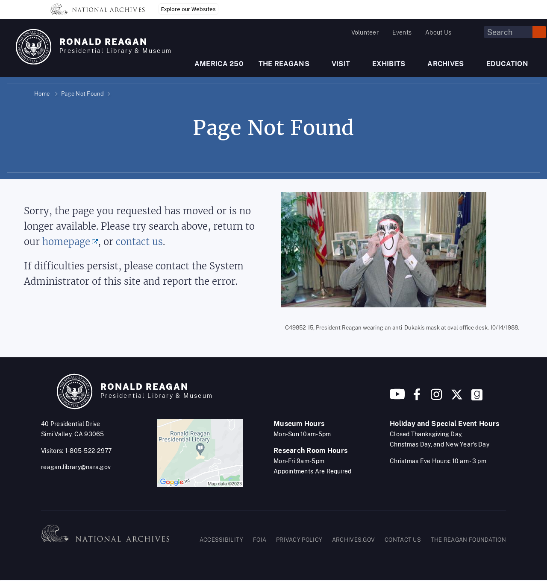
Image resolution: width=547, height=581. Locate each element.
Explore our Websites (188, 9)
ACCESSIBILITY (222, 540)
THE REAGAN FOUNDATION (468, 540)
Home (42, 94)
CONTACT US (403, 540)
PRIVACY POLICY (299, 540)
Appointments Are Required (313, 471)
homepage (66, 242)
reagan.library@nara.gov (76, 467)
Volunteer (365, 32)
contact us (139, 242)
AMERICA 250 (218, 64)
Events (402, 32)
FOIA (259, 540)
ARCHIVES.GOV (353, 540)
